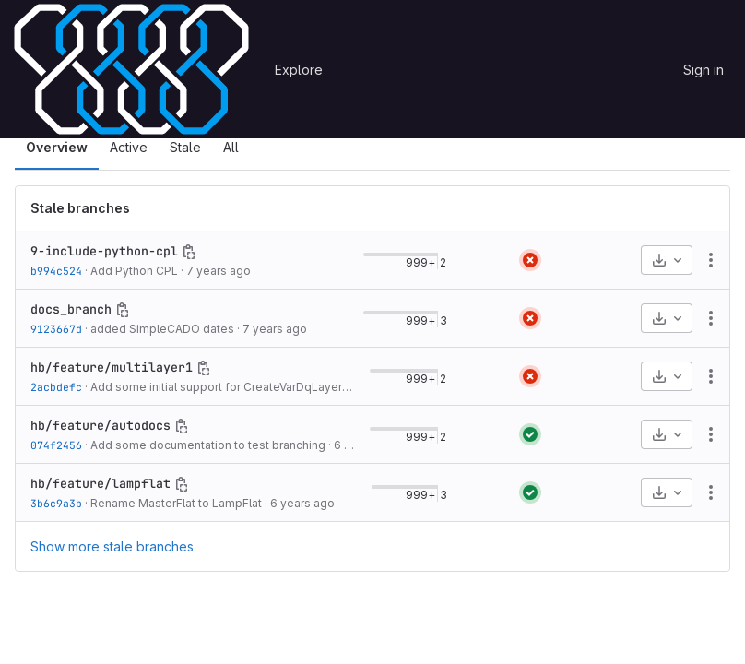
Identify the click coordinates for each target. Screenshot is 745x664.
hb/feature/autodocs (100, 425)
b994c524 (56, 271)
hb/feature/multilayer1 (111, 367)
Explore (299, 69)
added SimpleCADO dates (162, 329)
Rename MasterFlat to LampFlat (176, 503)
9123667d (56, 329)
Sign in (703, 69)
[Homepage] (131, 69)
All (231, 147)
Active (129, 147)
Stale (185, 147)
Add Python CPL (134, 271)
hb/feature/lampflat (100, 483)
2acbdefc (56, 387)
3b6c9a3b (56, 503)
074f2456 (56, 445)
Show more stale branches (112, 546)
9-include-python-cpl (104, 251)
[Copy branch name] (189, 252)
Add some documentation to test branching (207, 445)
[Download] (666, 260)
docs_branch (71, 309)
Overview (57, 147)
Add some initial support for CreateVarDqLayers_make (237, 387)
